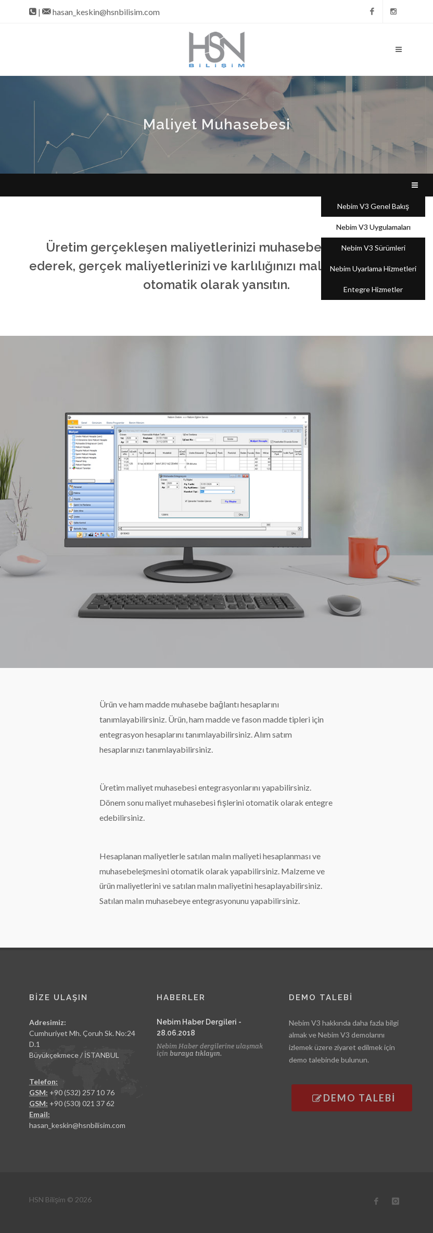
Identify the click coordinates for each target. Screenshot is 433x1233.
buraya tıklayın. (196, 1053)
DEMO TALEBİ (354, 1098)
